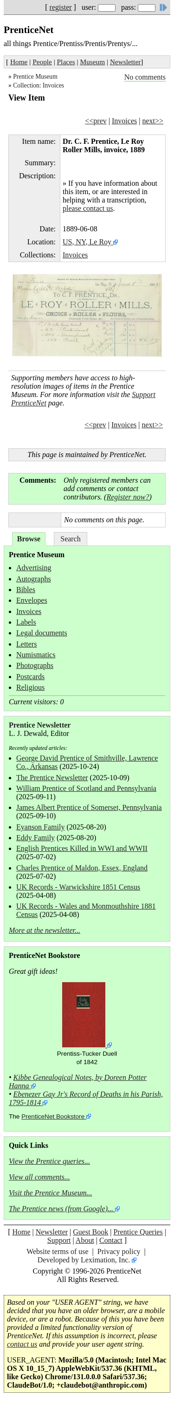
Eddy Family (35, 838)
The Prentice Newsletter (52, 778)
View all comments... (39, 1177)
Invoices (124, 121)
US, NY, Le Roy (87, 242)
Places (66, 62)
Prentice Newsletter (40, 725)
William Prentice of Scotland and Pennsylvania (86, 788)
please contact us (88, 208)
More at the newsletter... (44, 930)
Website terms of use (57, 1251)
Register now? (127, 497)
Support (59, 1240)
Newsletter (125, 62)
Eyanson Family (40, 827)
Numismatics (35, 655)
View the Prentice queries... (49, 1161)
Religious (30, 687)
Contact (110, 1240)
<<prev (95, 121)
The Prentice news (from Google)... (61, 1209)
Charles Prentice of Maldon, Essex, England (82, 868)
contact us (22, 1344)
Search (70, 539)
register (61, 7)
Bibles (25, 589)
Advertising (34, 568)
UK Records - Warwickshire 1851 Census (78, 887)
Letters (26, 644)
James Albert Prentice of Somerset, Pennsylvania (89, 807)
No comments (145, 77)
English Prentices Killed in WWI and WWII (82, 848)
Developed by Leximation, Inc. (84, 1260)
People (42, 62)
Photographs (34, 665)
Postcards (30, 677)
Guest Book (90, 1232)
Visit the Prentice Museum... (50, 1193)
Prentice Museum (35, 76)
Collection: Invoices (38, 85)
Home (18, 62)
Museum (92, 62)
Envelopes (31, 600)
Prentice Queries (137, 1232)
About (85, 1240)
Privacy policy (119, 1251)
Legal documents (41, 633)
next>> (152, 121)
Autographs (33, 579)
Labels (26, 622)
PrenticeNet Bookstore (52, 1116)
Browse (28, 539)
